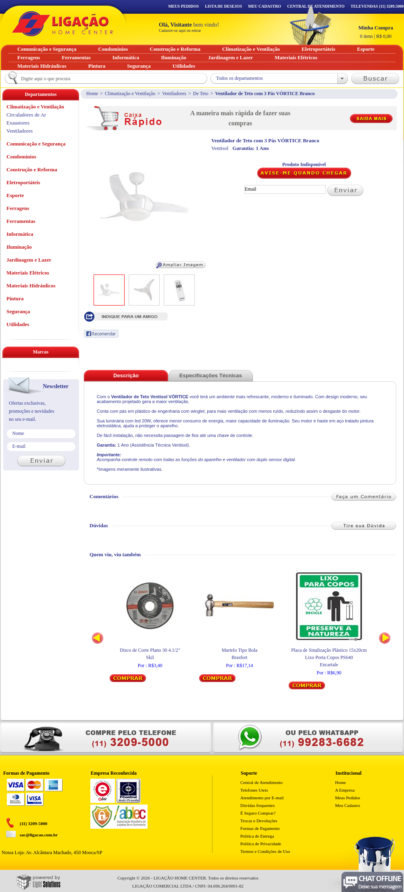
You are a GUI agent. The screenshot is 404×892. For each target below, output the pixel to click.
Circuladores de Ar (26, 115)
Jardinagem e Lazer (28, 260)
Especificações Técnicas (210, 375)
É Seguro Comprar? (257, 813)
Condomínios (21, 157)
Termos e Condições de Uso (265, 851)
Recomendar (101, 334)
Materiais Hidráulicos (31, 286)
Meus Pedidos (183, 6)
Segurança (18, 311)
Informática (19, 234)
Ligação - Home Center (62, 23)
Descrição (126, 375)
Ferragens (17, 208)
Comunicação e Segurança (36, 144)
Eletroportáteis (23, 182)
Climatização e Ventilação (130, 93)
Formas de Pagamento (260, 828)
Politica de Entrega (257, 836)
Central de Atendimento (261, 782)
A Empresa (345, 790)
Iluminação (19, 247)
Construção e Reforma (31, 169)
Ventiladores (174, 93)
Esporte (15, 195)
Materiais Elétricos (27, 273)
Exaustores (17, 123)
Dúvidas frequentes (257, 805)
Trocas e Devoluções (258, 820)
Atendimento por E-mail (262, 797)
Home (92, 93)
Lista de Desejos (223, 6)
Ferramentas (20, 221)
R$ (375, 32)
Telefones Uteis (254, 790)
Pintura (15, 298)
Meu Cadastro (264, 6)
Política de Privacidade (260, 843)
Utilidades (17, 324)
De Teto (200, 93)
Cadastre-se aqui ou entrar (180, 30)
